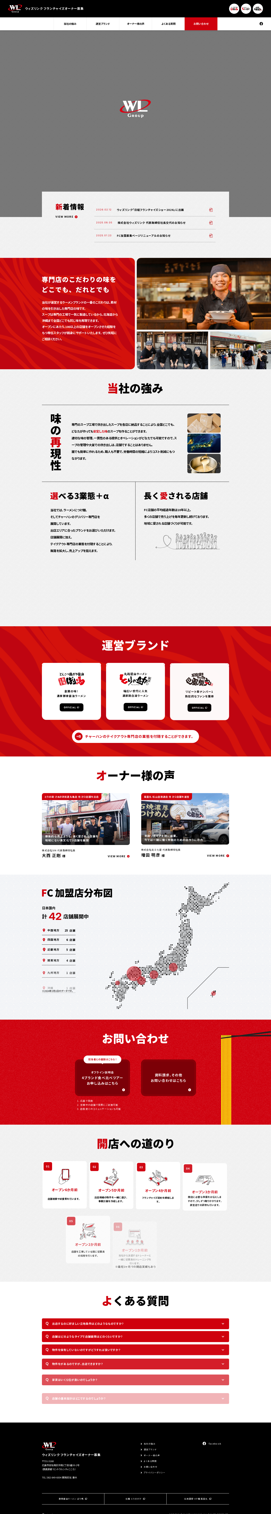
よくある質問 (168, 23)
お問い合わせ (201, 23)
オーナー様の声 (135, 23)
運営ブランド (103, 23)
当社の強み (70, 23)
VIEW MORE (64, 216)
